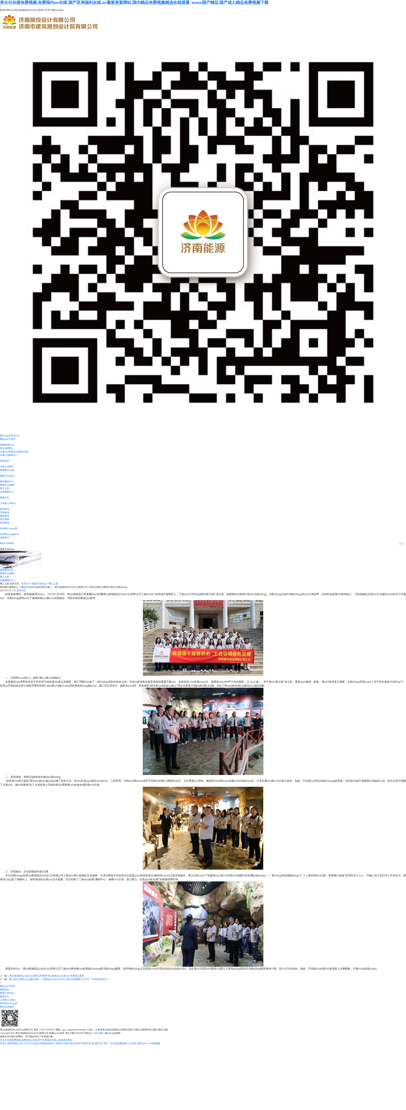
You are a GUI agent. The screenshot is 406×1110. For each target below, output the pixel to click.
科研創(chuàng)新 (8, 528)
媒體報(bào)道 (7, 470)
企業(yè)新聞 (6, 466)
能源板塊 (4, 509)
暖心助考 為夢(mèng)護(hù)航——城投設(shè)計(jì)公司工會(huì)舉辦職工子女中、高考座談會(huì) (58, 979)
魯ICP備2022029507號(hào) (78, 1033)
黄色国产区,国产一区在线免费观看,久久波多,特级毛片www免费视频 (126, 1043)
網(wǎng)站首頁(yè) (10, 435)
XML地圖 (98, 1033)
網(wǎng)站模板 (113, 1033)
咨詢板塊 (4, 523)
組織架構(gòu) (7, 445)
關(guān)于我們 (7, 439)
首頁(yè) (25, 583)
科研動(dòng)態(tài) (9, 534)
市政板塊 (4, 512)
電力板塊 (4, 519)
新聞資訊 (4, 461)
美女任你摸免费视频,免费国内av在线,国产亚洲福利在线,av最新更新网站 (36, 1040)
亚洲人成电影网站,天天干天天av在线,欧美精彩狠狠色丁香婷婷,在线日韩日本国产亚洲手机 (45, 1043)
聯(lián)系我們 (7, 543)
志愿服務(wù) (6, 492)
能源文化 (4, 497)
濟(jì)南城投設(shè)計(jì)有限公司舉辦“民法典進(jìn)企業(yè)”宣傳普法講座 (46, 976)
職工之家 (4, 488)
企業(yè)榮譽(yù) (8, 455)
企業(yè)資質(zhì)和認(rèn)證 (14, 451)
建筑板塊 (4, 516)
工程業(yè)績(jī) (8, 503)
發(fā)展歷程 (6, 448)
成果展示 (4, 537)
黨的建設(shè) (7, 481)
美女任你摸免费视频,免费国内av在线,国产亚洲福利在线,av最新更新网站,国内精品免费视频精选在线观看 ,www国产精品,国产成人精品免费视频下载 (134, 2)
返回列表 (21, 590)
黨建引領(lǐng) (7, 476)
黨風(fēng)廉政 (7, 485)
